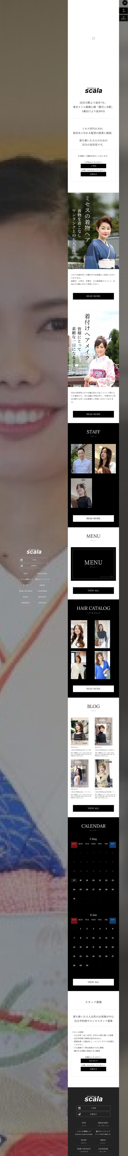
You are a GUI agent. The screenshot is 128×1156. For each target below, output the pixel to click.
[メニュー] (125, 3)
